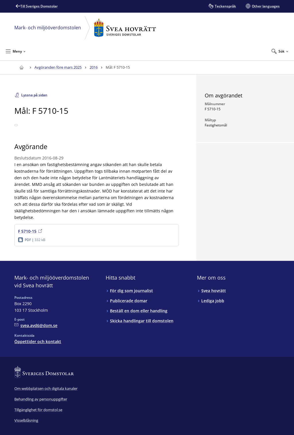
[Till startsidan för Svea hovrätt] (21, 67)
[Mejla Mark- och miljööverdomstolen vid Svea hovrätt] (35, 325)
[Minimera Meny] (15, 51)
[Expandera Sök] (280, 51)
